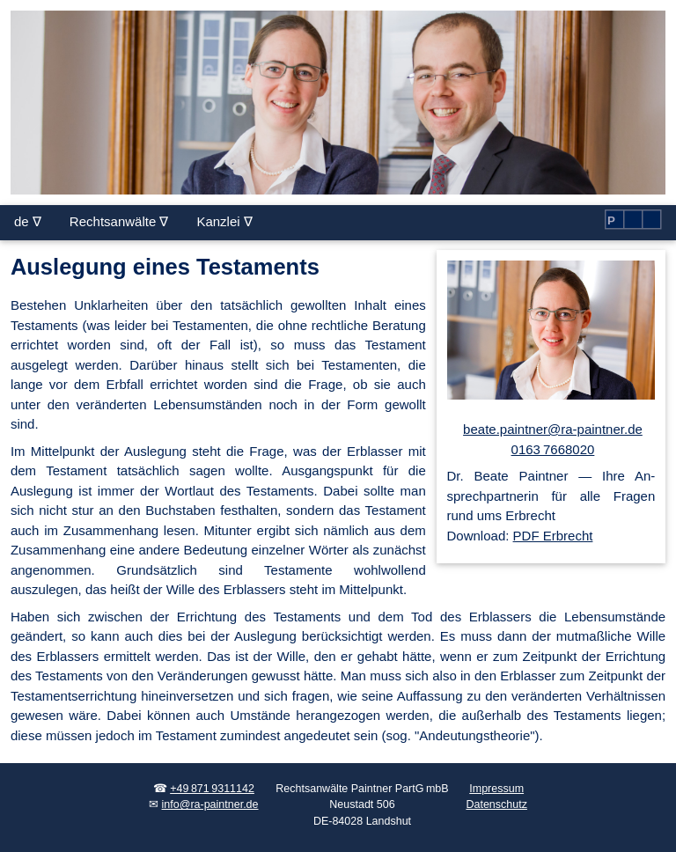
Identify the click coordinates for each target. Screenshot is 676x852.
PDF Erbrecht (553, 535)
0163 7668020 (553, 449)
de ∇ (27, 221)
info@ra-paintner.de (210, 804)
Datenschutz (496, 804)
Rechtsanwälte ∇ (119, 221)
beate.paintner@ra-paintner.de (553, 429)
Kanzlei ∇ (224, 221)
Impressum (496, 788)
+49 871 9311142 (212, 788)
